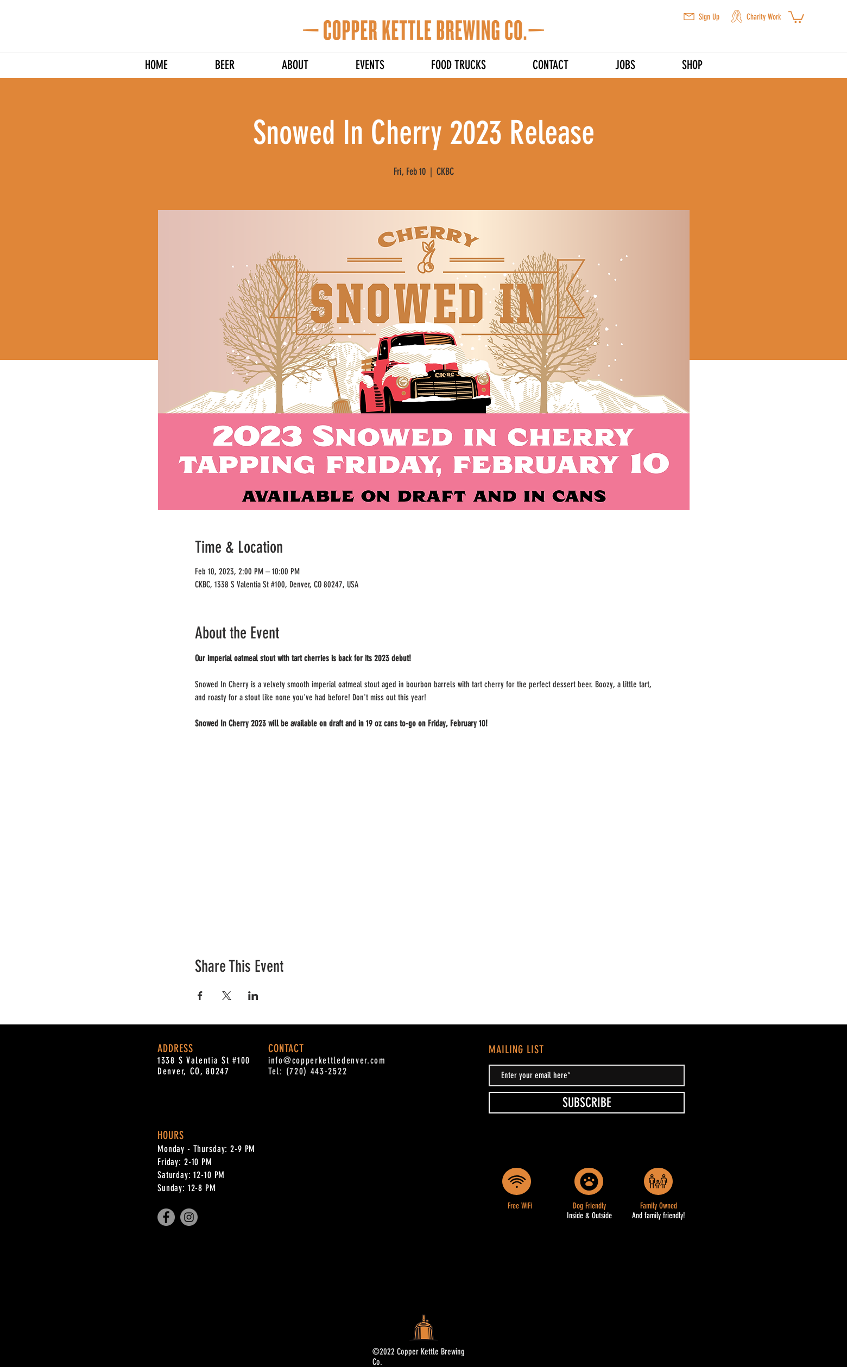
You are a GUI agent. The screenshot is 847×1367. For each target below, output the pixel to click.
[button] (689, 16)
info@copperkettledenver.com (327, 1060)
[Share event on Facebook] (200, 995)
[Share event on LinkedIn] (253, 995)
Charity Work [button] (764, 17)
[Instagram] (189, 1217)
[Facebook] (166, 1217)
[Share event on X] (227, 995)
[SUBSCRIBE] (587, 1102)
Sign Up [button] (709, 17)
